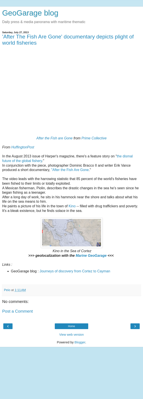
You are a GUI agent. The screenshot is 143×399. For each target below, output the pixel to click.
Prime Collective (93, 138)
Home (71, 326)
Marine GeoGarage (91, 255)
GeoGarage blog (30, 13)
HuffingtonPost (22, 147)
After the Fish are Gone (54, 138)
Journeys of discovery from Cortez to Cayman (75, 271)
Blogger (80, 342)
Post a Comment (17, 311)
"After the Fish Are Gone (70, 170)
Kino (72, 206)
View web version (71, 334)
